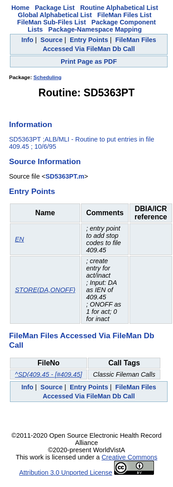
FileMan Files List (124, 15)
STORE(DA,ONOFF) (45, 289)
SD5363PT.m (64, 176)
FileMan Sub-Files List (51, 22)
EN (19, 239)
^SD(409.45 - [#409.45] (48, 374)
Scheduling (48, 77)
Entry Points (89, 39)
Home (20, 7)
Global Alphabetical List (54, 15)
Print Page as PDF (89, 61)
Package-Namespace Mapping (95, 29)
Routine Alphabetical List (119, 7)
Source (51, 39)
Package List (55, 7)
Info (27, 39)
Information (30, 124)
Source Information (45, 161)
